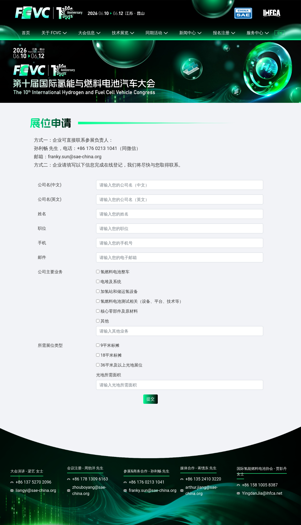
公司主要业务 (50, 271)
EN (279, 33)
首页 (26, 32)
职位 (42, 228)
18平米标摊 (111, 355)
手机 (42, 242)
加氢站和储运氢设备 (119, 291)
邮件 (42, 257)
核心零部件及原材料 (119, 311)
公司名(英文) (49, 199)
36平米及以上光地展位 (121, 365)
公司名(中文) (49, 184)
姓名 (42, 213)
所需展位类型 (50, 345)
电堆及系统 (111, 281)
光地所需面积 (108, 374)
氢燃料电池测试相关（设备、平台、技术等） (142, 301)
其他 (105, 321)
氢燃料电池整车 (115, 271)
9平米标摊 (110, 345)
